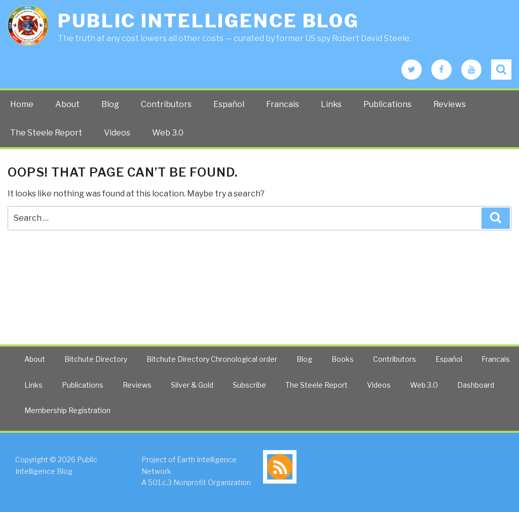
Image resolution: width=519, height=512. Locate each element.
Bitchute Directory (95, 359)
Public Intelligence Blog (208, 21)
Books (342, 359)
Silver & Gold (192, 385)
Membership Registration (67, 410)
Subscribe (249, 385)
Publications (387, 104)
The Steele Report (46, 133)
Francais (282, 104)
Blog (110, 104)
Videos (117, 133)
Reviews (449, 104)
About (67, 104)
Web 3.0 (167, 133)
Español (228, 104)
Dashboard (475, 385)
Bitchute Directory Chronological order (211, 359)
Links (331, 104)
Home (21, 104)
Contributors (166, 104)
